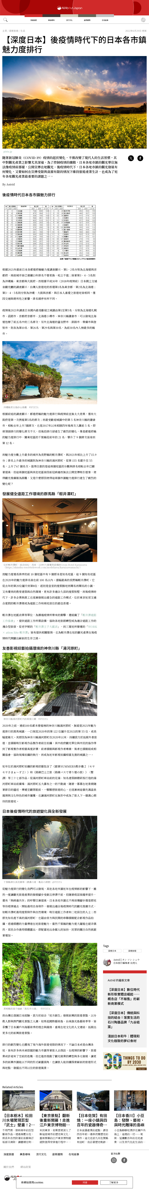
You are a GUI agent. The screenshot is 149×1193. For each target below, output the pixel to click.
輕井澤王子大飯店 (47, 626)
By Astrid (8, 184)
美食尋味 (51, 20)
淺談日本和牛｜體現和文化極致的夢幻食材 (124, 1038)
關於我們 (8, 1167)
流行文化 (69, 20)
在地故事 (105, 20)
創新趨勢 (87, 20)
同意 (85, 1182)
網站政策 (25, 1167)
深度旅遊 (33, 20)
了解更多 (113, 1182)
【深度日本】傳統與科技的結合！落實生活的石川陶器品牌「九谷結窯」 (124, 1019)
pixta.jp (7, 151)
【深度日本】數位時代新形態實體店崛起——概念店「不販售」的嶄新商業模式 (124, 996)
